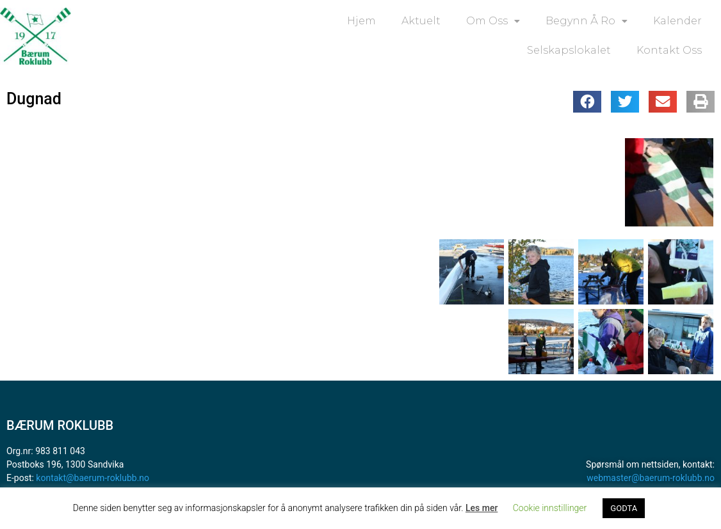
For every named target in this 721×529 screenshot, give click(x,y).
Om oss (493, 21)
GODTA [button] (623, 508)
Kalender (677, 21)
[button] (587, 102)
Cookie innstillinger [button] (550, 508)
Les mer (482, 508)
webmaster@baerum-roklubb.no (651, 478)
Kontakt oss (669, 50)
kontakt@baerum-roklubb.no (92, 478)
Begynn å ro (587, 21)
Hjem (361, 21)
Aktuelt (421, 21)
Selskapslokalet (569, 50)
